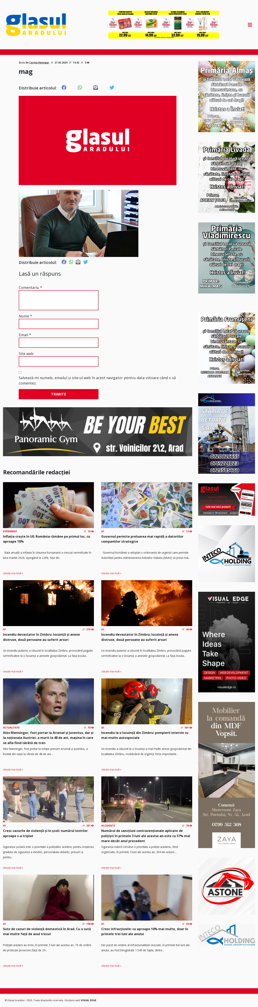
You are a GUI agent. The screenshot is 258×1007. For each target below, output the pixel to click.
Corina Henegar (39, 62)
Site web (26, 353)
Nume (25, 316)
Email (25, 334)
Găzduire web (72, 1000)
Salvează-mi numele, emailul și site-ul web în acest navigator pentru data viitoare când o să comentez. (97, 380)
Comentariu (30, 287)
